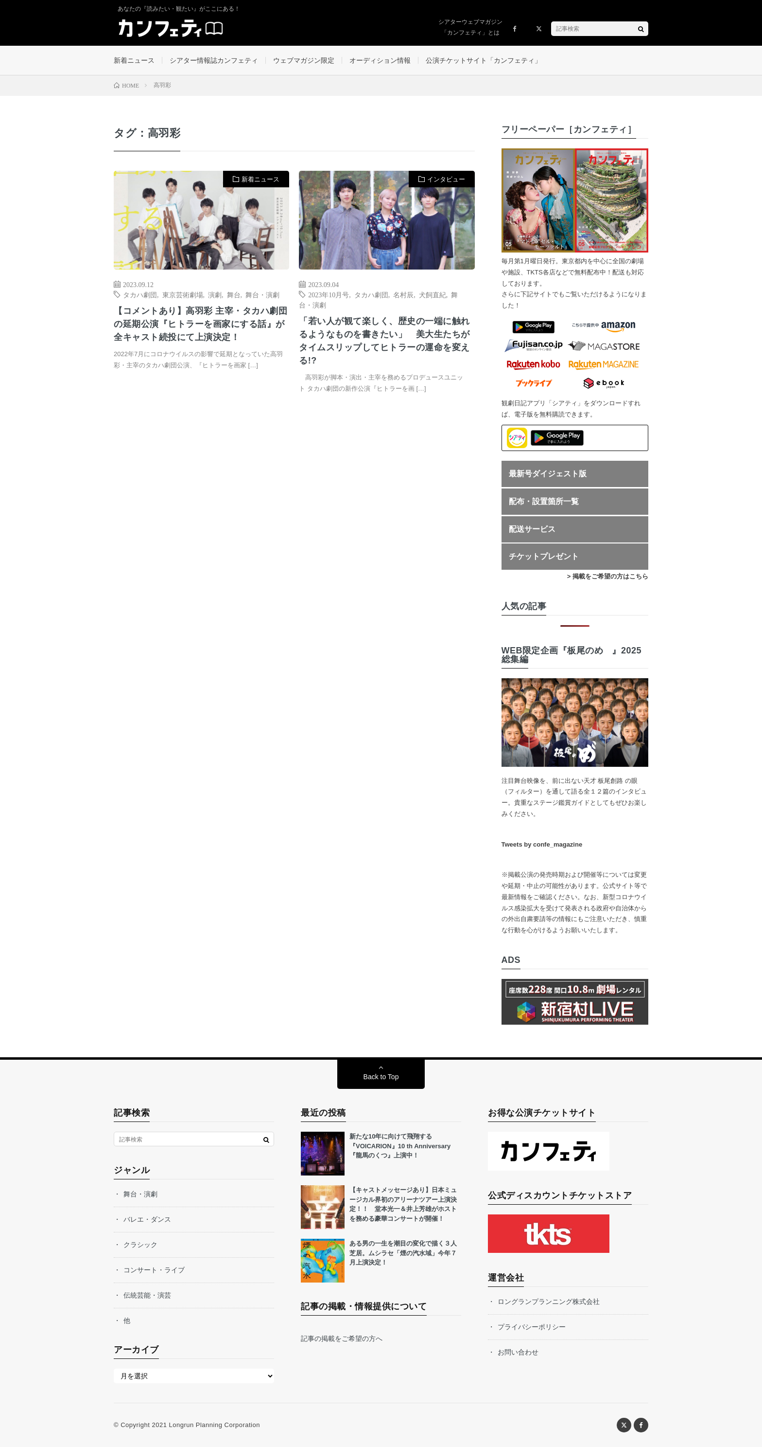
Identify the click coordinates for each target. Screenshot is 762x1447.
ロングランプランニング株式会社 (549, 1301)
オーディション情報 (380, 60)
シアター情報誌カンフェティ (214, 60)
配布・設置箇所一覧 (544, 501)
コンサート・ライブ (154, 1270)
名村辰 (403, 294)
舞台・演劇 (262, 294)
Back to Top (381, 1077)
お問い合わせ (518, 1352)
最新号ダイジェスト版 (548, 474)
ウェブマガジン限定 (303, 60)
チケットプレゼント (544, 556)
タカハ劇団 (140, 294)
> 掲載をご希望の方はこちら (607, 576)
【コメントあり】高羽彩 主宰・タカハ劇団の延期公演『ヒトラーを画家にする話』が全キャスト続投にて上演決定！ (200, 324)
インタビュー (446, 179)
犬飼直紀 (432, 294)
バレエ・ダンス (147, 1219)
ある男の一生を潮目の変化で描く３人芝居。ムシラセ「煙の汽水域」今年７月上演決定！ (403, 1253)
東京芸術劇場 (182, 294)
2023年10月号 (328, 294)
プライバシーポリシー (532, 1327)
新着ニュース (134, 60)
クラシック (140, 1244)
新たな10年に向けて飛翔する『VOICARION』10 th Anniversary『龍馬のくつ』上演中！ (399, 1146)
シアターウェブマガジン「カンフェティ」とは (470, 27)
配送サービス (532, 529)
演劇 (215, 294)
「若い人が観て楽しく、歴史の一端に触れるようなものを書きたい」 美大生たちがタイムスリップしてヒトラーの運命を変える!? (384, 340)
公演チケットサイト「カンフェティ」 (483, 60)
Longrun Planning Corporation (214, 1425)
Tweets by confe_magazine (542, 844)
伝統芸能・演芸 (147, 1295)
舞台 (234, 294)
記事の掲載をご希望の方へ (341, 1338)
